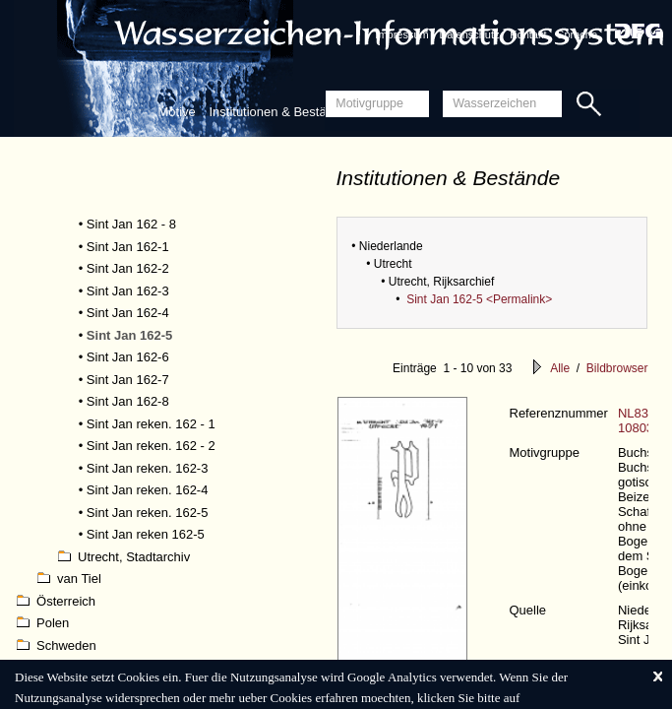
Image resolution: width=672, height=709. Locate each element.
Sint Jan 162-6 (128, 357)
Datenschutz (469, 34)
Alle (560, 368)
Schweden (56, 645)
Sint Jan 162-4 (128, 312)
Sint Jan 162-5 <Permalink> (479, 299)
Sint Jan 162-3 (128, 291)
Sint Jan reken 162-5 (146, 534)
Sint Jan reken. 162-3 (148, 468)
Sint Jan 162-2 (128, 268)
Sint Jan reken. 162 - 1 (151, 424)
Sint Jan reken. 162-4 (148, 490)
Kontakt (528, 34)
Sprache (577, 34)
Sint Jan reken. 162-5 (148, 512)
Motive (177, 111)
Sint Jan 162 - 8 (131, 224)
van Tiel (69, 578)
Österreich (56, 601)
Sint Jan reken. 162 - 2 (151, 445)
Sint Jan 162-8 (128, 401)
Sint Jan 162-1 (128, 246)
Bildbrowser (617, 368)
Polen (43, 622)
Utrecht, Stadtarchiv (124, 556)
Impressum (401, 34)
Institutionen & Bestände (278, 111)
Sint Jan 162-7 (128, 379)
